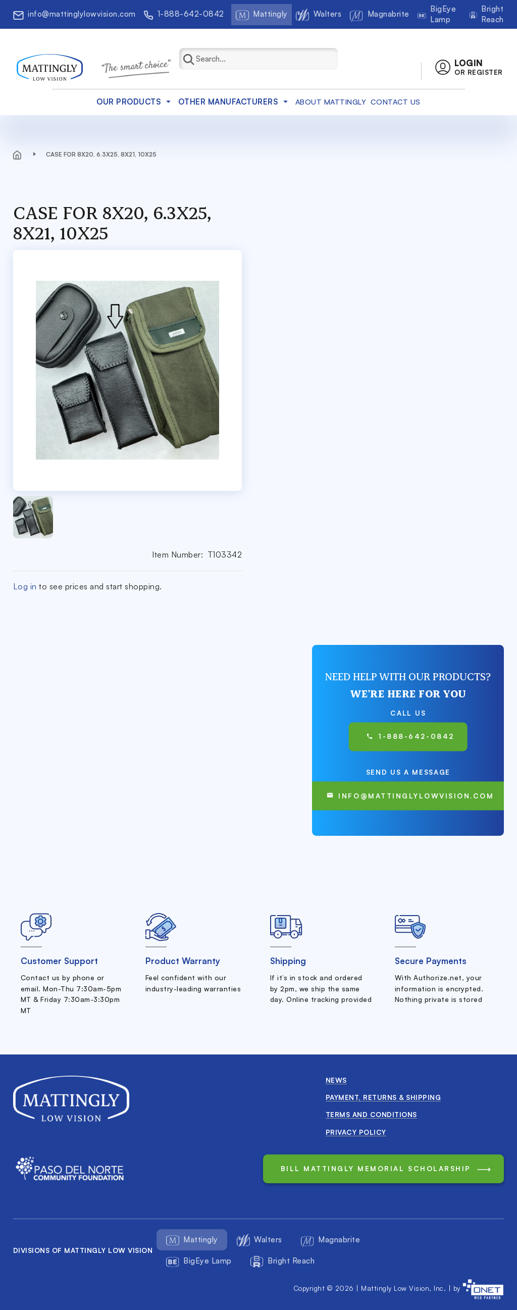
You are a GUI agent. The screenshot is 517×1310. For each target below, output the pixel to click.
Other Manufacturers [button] (234, 102)
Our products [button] (135, 102)
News (336, 1080)
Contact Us (396, 101)
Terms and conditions (371, 1114)
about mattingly (331, 101)
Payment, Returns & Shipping (383, 1097)
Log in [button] (25, 586)
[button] (468, 67)
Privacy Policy (356, 1132)
